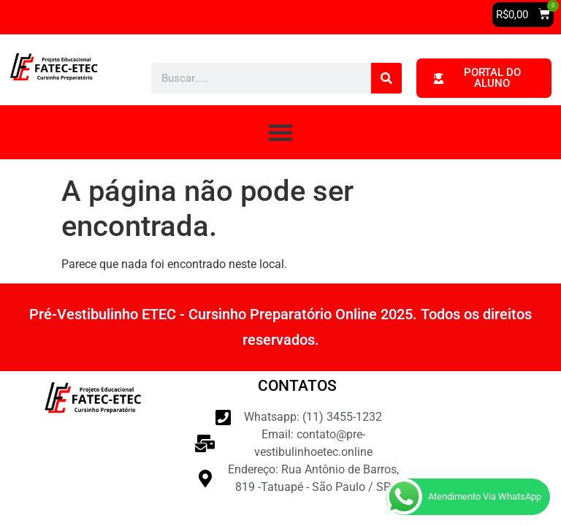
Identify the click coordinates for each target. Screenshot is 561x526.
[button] (523, 14)
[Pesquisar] (386, 78)
